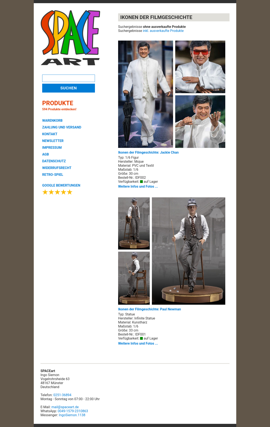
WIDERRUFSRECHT (56, 168)
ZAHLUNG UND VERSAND (61, 127)
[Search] (68, 78)
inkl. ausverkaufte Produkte (163, 31)
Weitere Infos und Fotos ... (138, 186)
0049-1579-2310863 (73, 411)
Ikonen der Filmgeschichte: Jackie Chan (171, 97)
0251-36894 (62, 395)
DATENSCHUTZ (54, 161)
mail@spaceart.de (65, 407)
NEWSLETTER (52, 141)
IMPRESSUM (52, 148)
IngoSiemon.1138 (72, 415)
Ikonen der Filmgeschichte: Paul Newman (171, 254)
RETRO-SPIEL (52, 175)
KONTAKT (49, 134)
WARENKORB (52, 121)
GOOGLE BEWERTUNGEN (61, 185)
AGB (45, 154)
